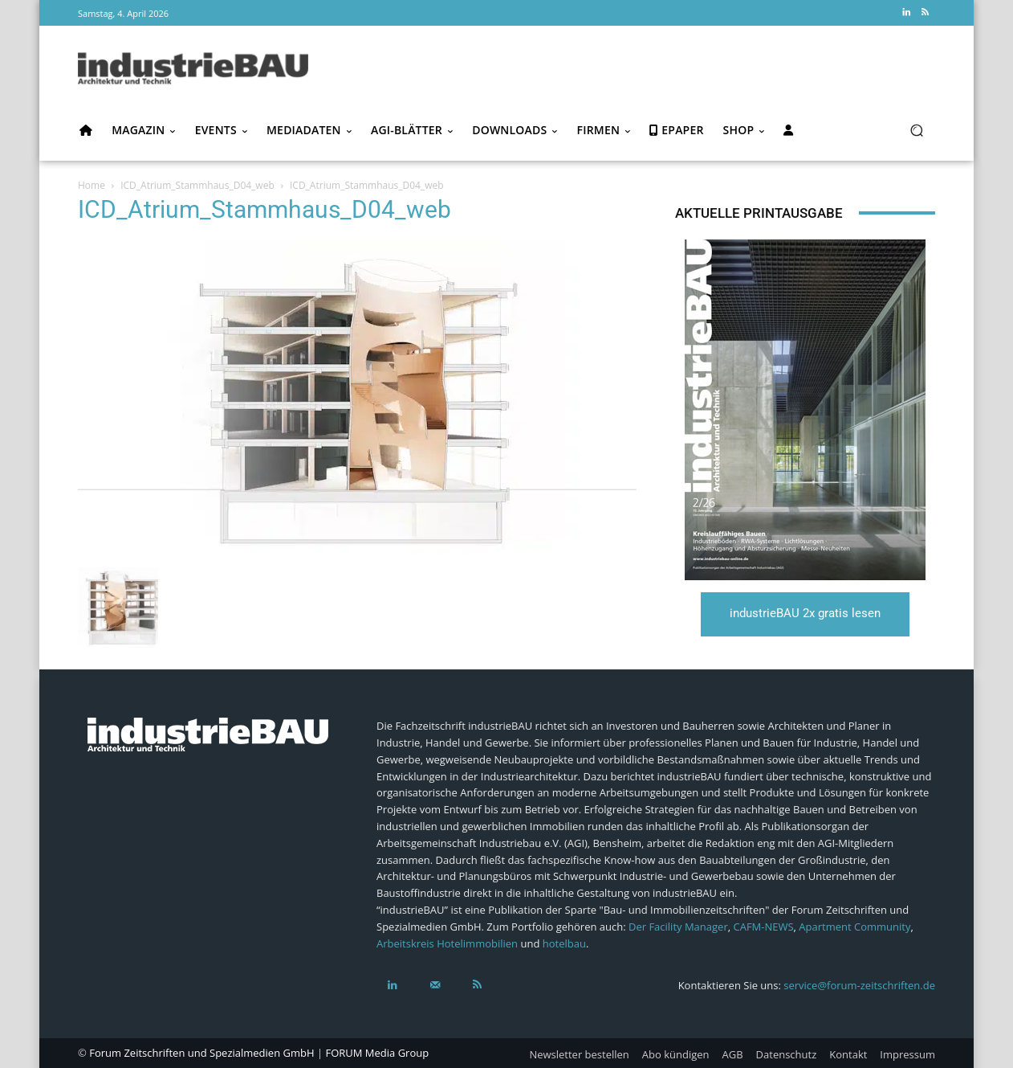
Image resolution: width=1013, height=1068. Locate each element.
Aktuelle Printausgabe (759, 213)
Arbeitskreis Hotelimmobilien (447, 943)
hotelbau (564, 943)
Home (91, 185)
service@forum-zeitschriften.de (859, 985)
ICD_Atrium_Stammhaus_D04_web (197, 185)
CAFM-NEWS (763, 926)
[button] (916, 130)
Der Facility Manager (678, 926)
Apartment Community (854, 926)
